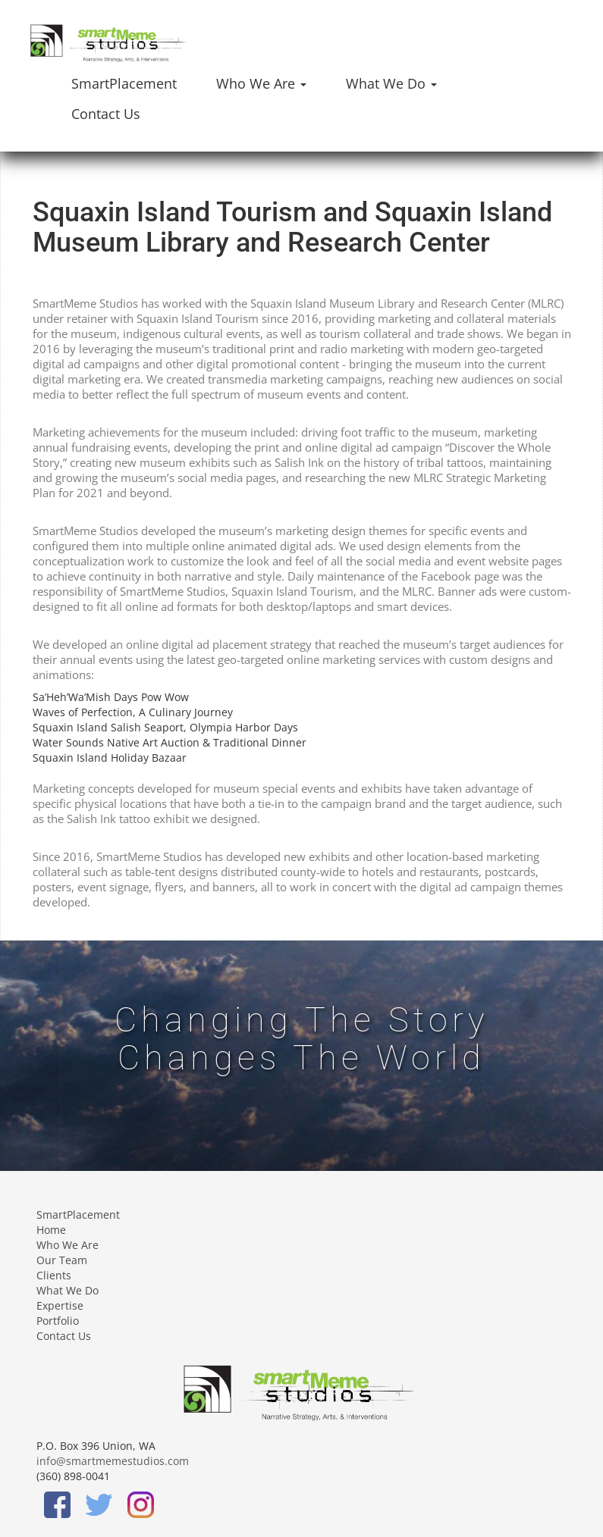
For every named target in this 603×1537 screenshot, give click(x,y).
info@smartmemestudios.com (112, 1461)
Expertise (59, 1305)
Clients (53, 1275)
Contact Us (105, 114)
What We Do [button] (391, 83)
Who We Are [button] (261, 83)
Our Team (61, 1260)
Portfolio (57, 1320)
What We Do (67, 1290)
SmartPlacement (124, 83)
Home (51, 1229)
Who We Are (67, 1245)
